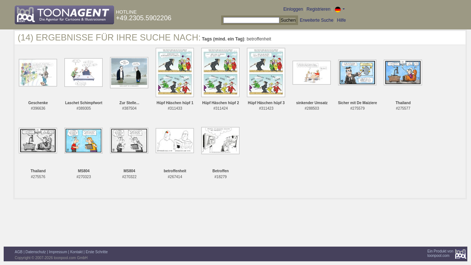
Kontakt (76, 252)
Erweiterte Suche (316, 20)
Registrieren (318, 9)
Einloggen (293, 9)
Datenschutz (35, 252)
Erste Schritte (97, 252)
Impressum (58, 252)
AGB (18, 252)
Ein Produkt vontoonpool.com (440, 253)
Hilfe (341, 20)
